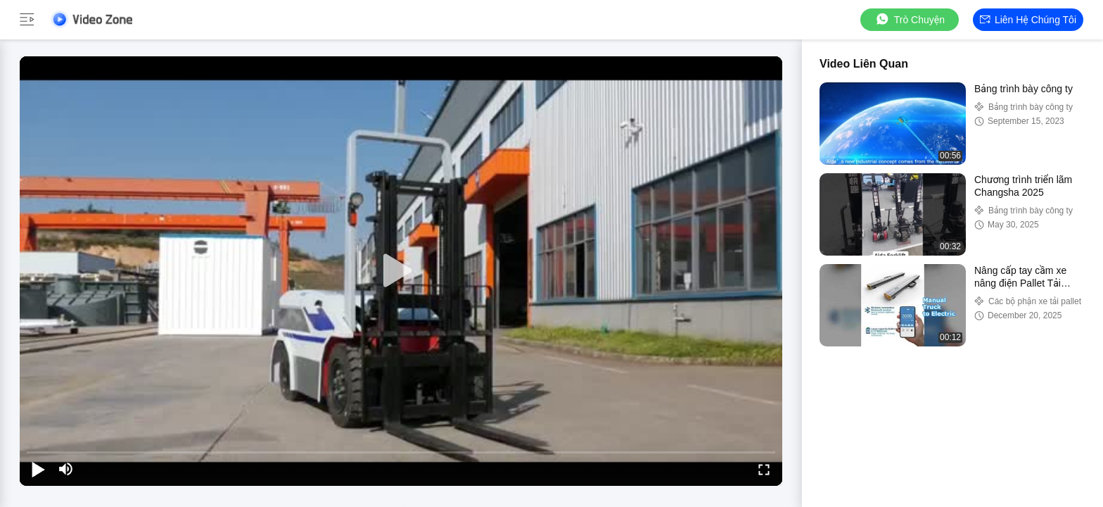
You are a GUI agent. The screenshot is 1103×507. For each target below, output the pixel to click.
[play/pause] (38, 469)
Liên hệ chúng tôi (1028, 19)
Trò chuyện (909, 19)
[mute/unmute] (66, 469)
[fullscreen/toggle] (764, 469)
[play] (401, 271)
